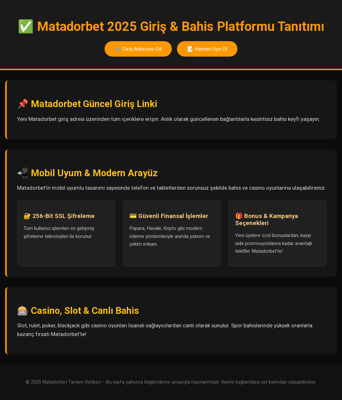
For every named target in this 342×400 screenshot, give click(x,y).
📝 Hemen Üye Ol (207, 49)
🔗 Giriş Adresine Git (138, 49)
